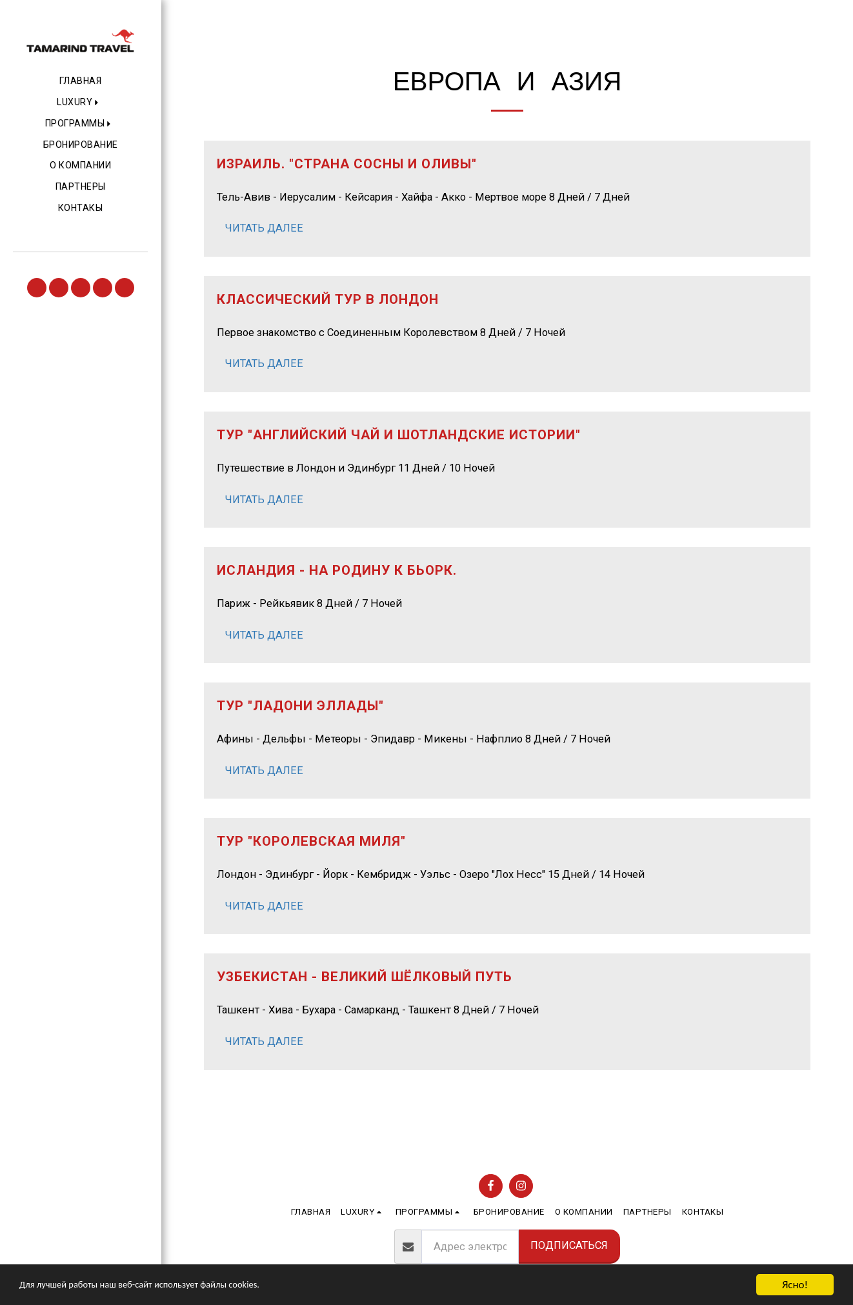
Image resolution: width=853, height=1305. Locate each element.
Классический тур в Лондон (328, 299)
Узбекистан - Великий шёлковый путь (364, 976)
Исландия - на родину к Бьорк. (337, 570)
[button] (80, 102)
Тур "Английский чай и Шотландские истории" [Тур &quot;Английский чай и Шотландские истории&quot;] (399, 435)
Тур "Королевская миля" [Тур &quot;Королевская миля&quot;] (311, 841)
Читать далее (264, 228)
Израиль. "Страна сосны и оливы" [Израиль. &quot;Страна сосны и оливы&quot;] (347, 164)
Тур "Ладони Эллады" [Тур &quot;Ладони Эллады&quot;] (300, 705)
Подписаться (569, 1245)
